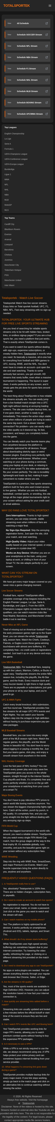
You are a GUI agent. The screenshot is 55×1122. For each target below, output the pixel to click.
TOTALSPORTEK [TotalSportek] (16, 6)
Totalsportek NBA (12, 667)
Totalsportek (30, 354)
